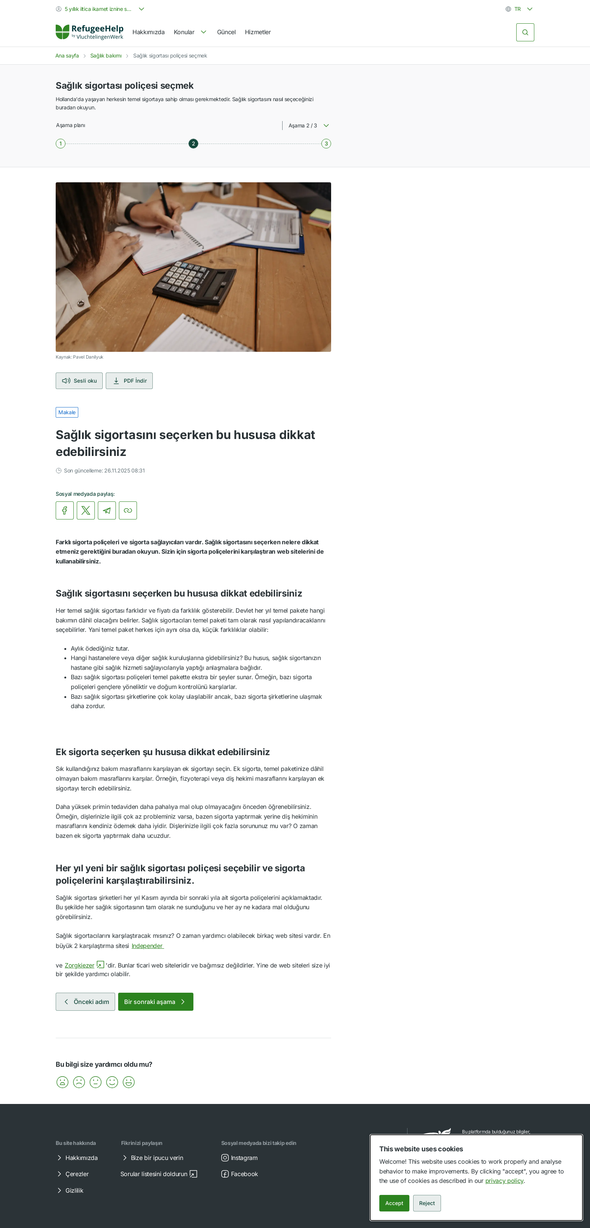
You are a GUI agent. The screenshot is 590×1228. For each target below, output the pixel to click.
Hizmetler (258, 32)
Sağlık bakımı (106, 55)
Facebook (239, 1173)
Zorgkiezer (85, 965)
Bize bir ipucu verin (151, 1157)
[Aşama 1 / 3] (60, 143)
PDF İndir (129, 380)
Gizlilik (69, 1190)
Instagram (239, 1157)
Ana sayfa (67, 55)
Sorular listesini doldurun (159, 1173)
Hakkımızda (148, 32)
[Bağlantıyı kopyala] (128, 510)
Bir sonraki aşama (155, 1001)
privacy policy (504, 1180)
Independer (153, 945)
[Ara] (525, 32)
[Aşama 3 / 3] (326, 143)
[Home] (89, 32)
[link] (89, 32)
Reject (427, 1203)
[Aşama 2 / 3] (193, 143)
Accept (394, 1203)
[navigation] (191, 32)
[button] (62, 1082)
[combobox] (101, 9)
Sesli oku (79, 380)
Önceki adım (85, 1001)
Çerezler (71, 1173)
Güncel (226, 32)
